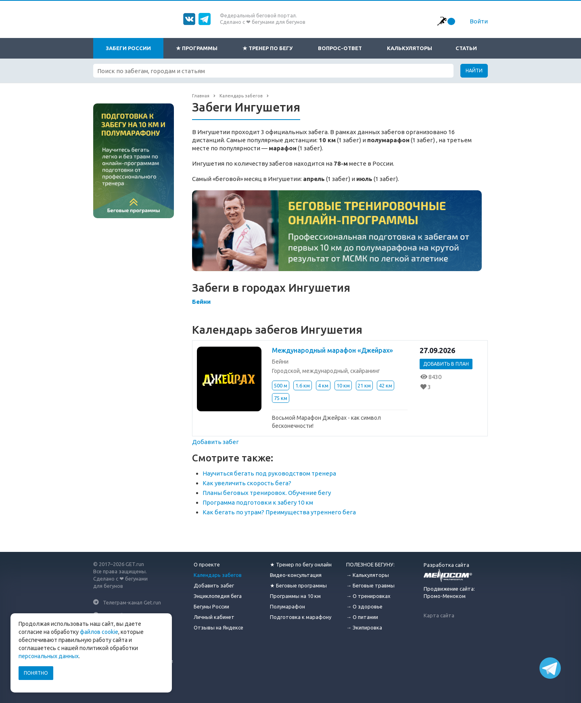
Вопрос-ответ (340, 48)
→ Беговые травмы (370, 585)
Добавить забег (215, 441)
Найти (474, 70)
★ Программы (196, 48)
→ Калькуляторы (367, 575)
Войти (479, 21)
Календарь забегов (218, 575)
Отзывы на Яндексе (218, 627)
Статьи (466, 48)
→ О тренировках (368, 596)
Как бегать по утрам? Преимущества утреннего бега (279, 512)
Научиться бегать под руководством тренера (269, 473)
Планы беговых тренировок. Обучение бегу (267, 492)
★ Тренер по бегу (267, 48)
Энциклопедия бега (218, 596)
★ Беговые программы (298, 585)
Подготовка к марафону (300, 617)
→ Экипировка (364, 627)
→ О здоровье (364, 606)
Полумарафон (287, 606)
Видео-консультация (296, 575)
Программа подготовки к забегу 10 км (258, 502)
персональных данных (49, 656)
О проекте (207, 564)
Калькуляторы (409, 48)
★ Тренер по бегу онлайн (301, 564)
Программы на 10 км (295, 596)
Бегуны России (211, 606)
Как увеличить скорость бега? (247, 483)
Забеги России (128, 48)
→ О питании (362, 617)
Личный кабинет (214, 617)
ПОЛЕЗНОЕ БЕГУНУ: (370, 564)
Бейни (201, 301)
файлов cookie (99, 632)
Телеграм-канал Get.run (132, 602)
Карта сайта (439, 615)
